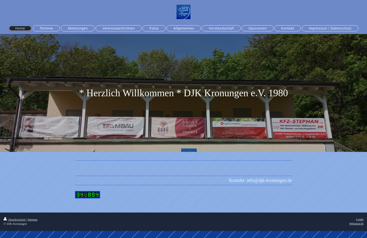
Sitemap (32, 219)
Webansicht (356, 223)
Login (359, 219)
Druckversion (15, 219)
